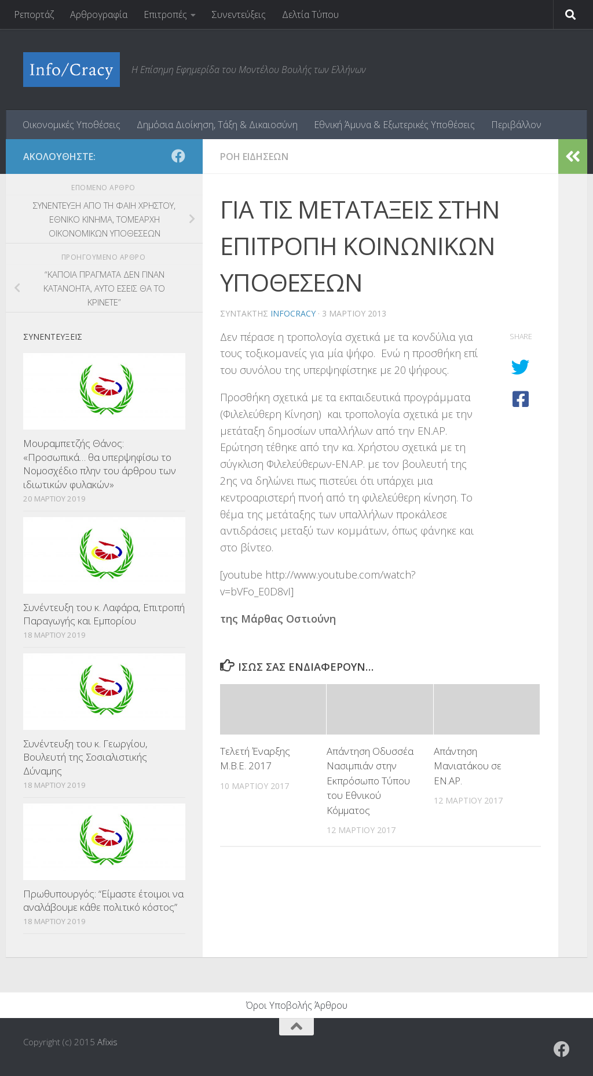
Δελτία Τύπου (310, 14)
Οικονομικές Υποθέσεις (71, 124)
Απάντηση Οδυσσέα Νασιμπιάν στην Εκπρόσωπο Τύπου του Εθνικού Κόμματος (370, 780)
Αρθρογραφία (98, 14)
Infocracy (293, 313)
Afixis (107, 1042)
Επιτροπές (165, 14)
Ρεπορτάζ (34, 14)
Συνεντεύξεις (239, 14)
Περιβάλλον (516, 124)
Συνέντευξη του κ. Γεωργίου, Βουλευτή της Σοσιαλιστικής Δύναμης (85, 757)
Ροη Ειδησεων (254, 156)
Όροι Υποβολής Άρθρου (296, 1005)
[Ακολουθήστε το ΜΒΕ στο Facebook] (178, 156)
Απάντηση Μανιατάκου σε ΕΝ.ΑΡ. (468, 765)
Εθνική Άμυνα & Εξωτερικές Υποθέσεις (394, 124)
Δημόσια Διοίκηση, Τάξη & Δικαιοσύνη (217, 124)
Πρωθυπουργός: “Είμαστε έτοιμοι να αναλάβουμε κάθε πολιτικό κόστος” (103, 900)
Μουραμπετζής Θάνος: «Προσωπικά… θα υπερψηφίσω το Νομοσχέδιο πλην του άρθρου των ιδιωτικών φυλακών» (99, 464)
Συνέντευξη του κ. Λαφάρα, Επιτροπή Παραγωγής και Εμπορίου (104, 614)
